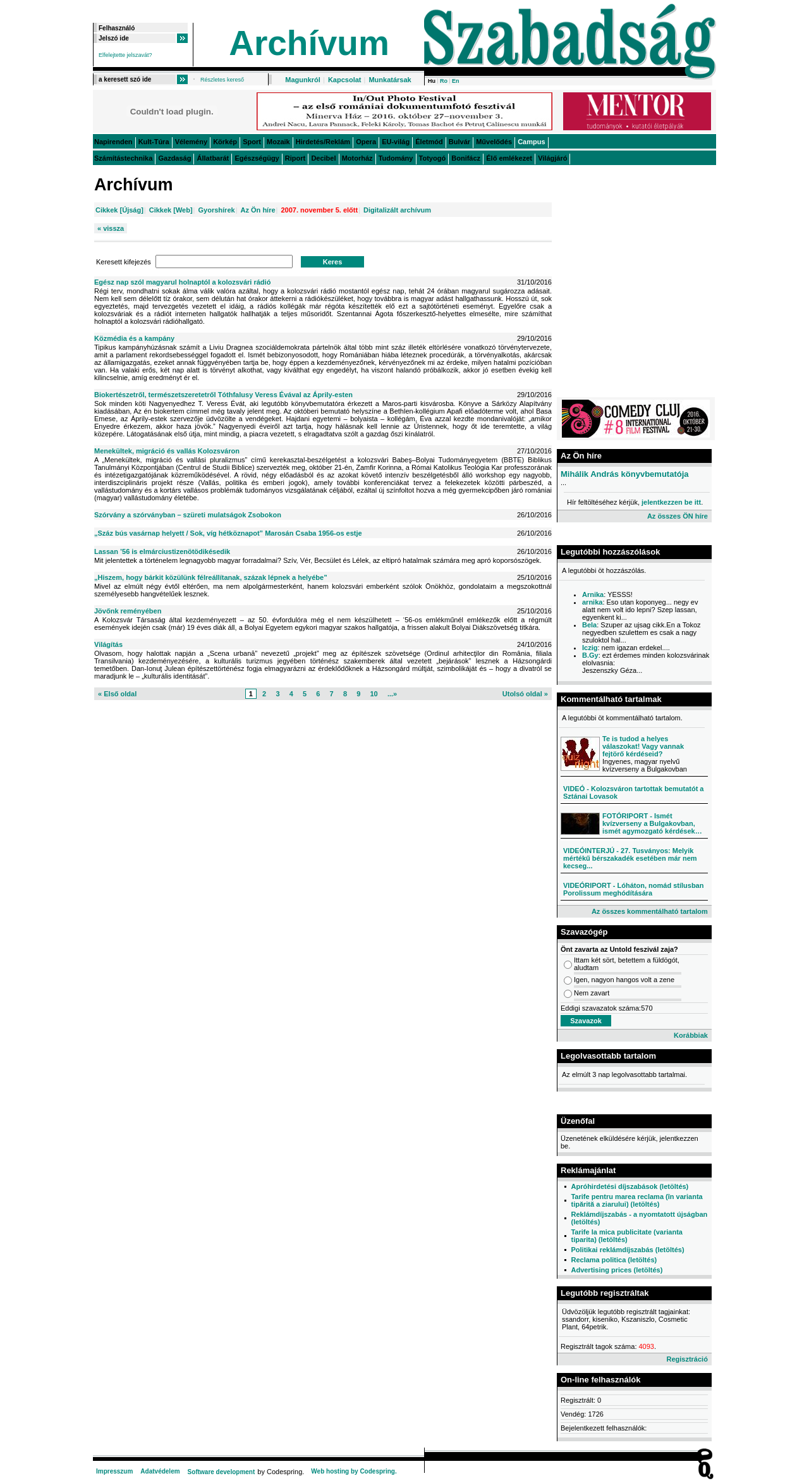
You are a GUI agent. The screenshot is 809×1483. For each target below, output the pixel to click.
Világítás (108, 644)
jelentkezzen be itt (671, 502)
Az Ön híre (258, 210)
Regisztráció (686, 1359)
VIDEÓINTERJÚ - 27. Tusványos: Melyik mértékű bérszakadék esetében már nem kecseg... (630, 858)
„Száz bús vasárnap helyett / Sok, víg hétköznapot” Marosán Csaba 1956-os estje (228, 533)
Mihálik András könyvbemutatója (625, 474)
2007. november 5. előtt (319, 210)
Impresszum (114, 1471)
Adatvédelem (159, 1471)
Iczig (589, 647)
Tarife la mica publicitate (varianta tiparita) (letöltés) (626, 1235)
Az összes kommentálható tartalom (650, 911)
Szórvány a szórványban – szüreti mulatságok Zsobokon (187, 515)
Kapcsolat (345, 79)
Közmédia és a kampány (134, 338)
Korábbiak (691, 1035)
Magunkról (302, 79)
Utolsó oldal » (525, 694)
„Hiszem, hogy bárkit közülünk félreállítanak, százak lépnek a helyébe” (210, 577)
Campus (531, 141)
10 (373, 694)
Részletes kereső (222, 80)
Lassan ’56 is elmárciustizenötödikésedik (162, 551)
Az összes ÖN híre (677, 516)
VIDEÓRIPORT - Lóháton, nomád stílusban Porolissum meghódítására (633, 889)
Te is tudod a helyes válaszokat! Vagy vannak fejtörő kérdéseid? (643, 746)
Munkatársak (389, 79)
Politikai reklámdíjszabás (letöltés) (627, 1249)
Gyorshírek (216, 210)
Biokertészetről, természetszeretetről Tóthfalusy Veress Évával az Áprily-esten (223, 394)
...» (392, 694)
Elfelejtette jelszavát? (125, 55)
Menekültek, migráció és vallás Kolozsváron (167, 451)
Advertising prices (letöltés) (616, 1270)
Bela (589, 625)
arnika (592, 602)
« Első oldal (117, 694)
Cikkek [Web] (171, 210)
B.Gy (590, 655)
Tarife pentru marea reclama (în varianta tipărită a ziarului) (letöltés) (636, 1200)
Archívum (309, 43)
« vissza (110, 228)
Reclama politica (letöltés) (614, 1260)
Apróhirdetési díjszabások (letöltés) (629, 1186)
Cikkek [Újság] (119, 210)
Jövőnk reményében (127, 611)
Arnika (593, 594)
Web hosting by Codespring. (353, 1471)
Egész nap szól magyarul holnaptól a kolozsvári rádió (182, 282)
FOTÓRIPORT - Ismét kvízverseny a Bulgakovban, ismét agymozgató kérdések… (652, 823)
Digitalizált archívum (397, 210)
